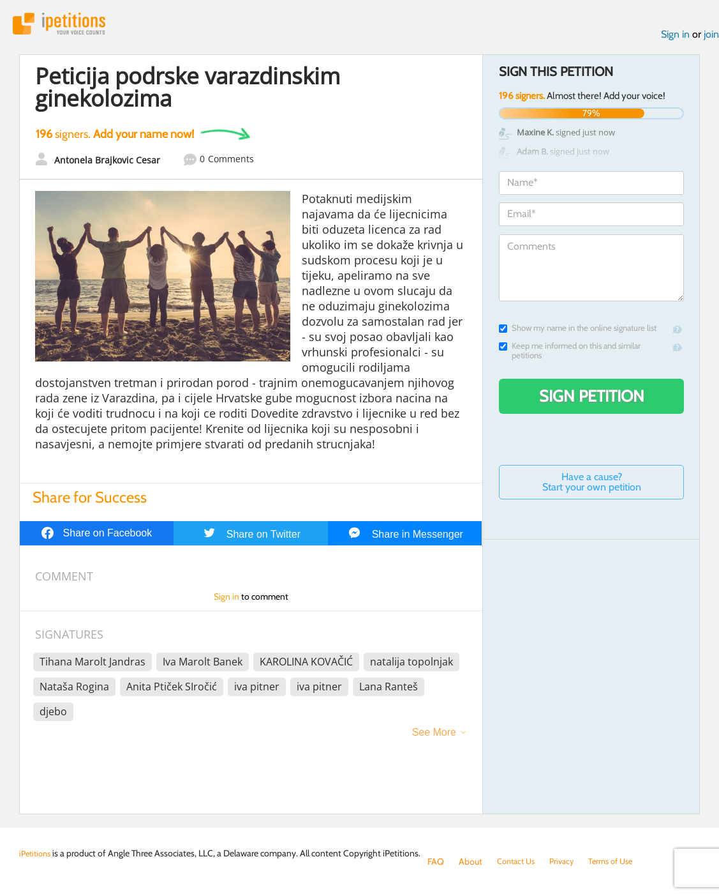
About (470, 861)
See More (434, 735)
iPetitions (66, 25)
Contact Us (518, 861)
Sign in (675, 37)
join (711, 37)
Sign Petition (591, 399)
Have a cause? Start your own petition (591, 485)
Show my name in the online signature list (577, 331)
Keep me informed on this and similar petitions (570, 353)
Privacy (567, 861)
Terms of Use (620, 861)
